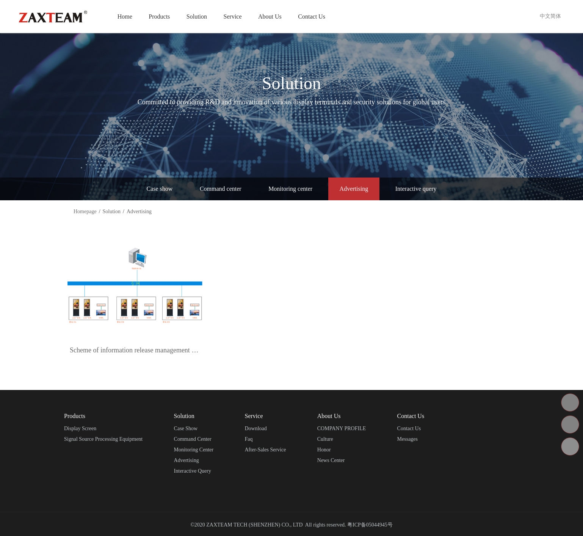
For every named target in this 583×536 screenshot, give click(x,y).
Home (125, 16)
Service (233, 16)
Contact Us (311, 16)
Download (256, 428)
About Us (270, 16)
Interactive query (416, 188)
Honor (324, 450)
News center (331, 460)
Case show (160, 188)
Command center (220, 188)
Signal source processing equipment (103, 439)
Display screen (80, 428)
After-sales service (265, 450)
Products (159, 16)
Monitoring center (290, 188)
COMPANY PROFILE (341, 428)
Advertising (354, 188)
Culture (325, 439)
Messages (407, 439)
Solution (196, 16)
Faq (249, 439)
